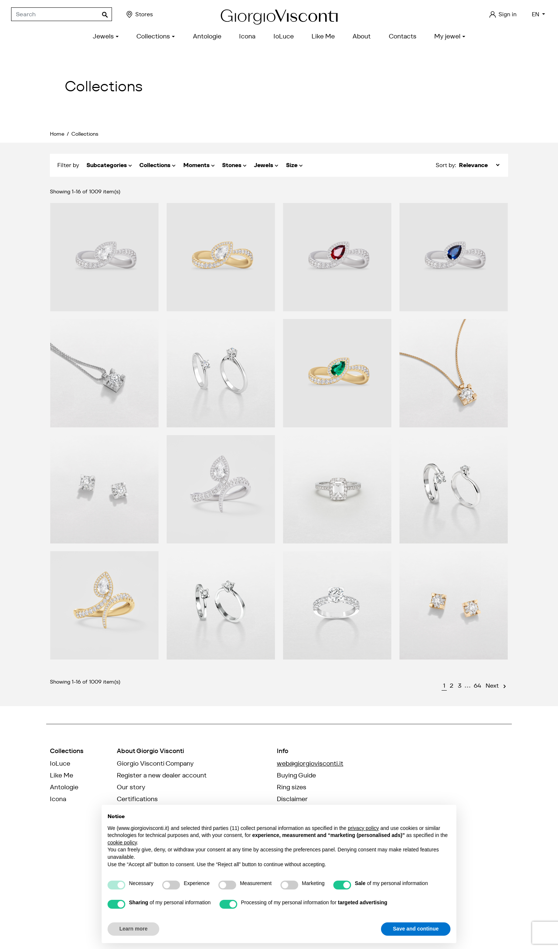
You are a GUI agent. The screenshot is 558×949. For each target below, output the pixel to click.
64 (477, 685)
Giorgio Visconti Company (155, 763)
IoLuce (60, 763)
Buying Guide (296, 775)
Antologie (64, 787)
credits (61, 934)
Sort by (445, 165)
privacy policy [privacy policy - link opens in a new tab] (363, 828)
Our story (131, 787)
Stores (139, 14)
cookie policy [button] (122, 842)
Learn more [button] (133, 929)
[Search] (61, 14)
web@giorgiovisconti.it (310, 763)
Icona (58, 799)
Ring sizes (291, 787)
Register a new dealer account (162, 775)
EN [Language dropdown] (536, 14)
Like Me (61, 775)
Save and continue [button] (416, 929)
